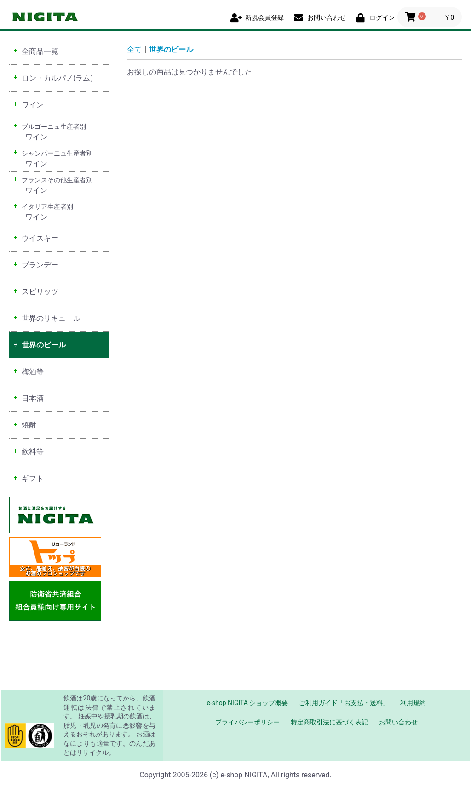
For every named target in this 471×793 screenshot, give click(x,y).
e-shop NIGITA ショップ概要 (247, 702)
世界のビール (171, 49)
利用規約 (413, 702)
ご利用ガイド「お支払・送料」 (344, 702)
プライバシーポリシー (247, 722)
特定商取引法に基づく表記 (329, 722)
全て (134, 49)
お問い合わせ (398, 722)
